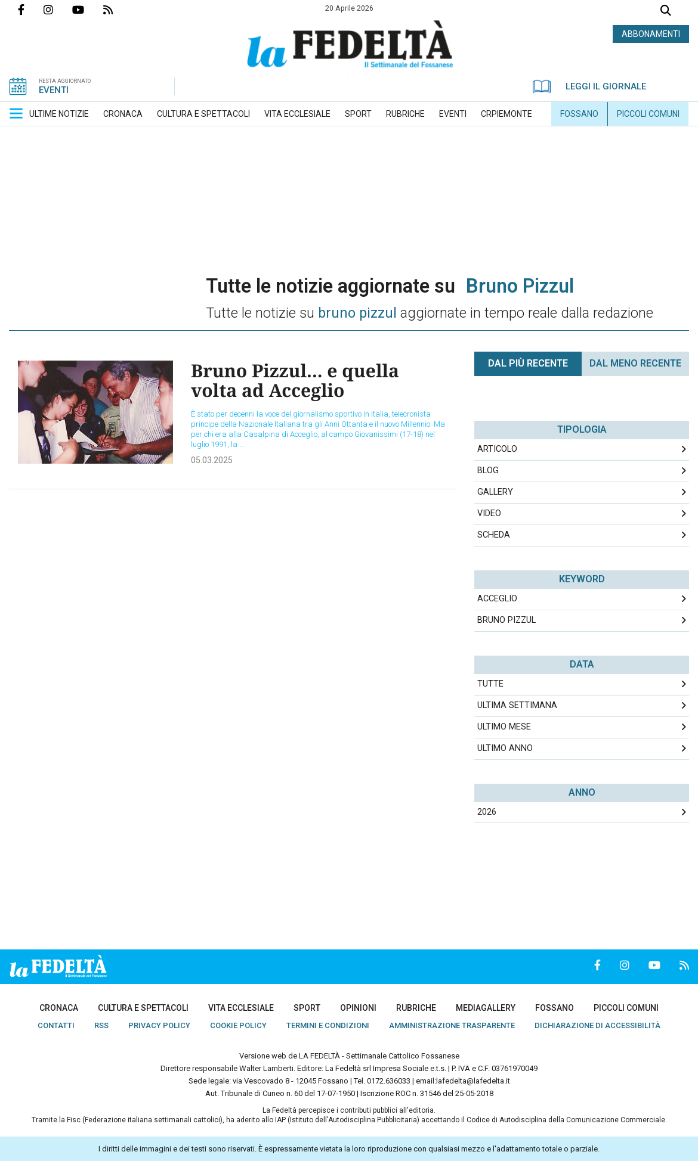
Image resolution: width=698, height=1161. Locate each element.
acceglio (497, 599)
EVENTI (54, 90)
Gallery (495, 492)
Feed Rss (117, 9)
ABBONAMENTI (651, 34)
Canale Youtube (87, 9)
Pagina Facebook (31, 9)
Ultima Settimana (517, 705)
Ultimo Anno (505, 748)
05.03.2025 (212, 460)
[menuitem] (59, 114)
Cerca (665, 11)
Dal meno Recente (635, 363)
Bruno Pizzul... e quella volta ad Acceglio (295, 380)
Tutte (490, 684)
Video (489, 513)
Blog (488, 470)
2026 (486, 812)
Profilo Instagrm (58, 9)
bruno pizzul (506, 620)
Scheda (493, 535)
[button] (16, 113)
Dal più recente (528, 363)
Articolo (497, 449)
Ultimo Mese (504, 727)
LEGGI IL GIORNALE (589, 86)
